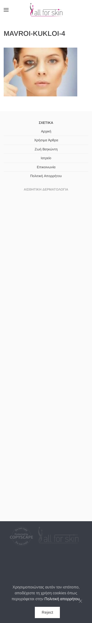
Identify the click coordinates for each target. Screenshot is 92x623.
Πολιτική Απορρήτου (46, 176)
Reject (47, 612)
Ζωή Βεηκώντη (46, 149)
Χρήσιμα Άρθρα (46, 140)
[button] (6, 10)
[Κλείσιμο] (80, 601)
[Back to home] (46, 10)
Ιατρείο (46, 158)
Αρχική (46, 131)
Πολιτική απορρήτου (62, 599)
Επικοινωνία (46, 167)
